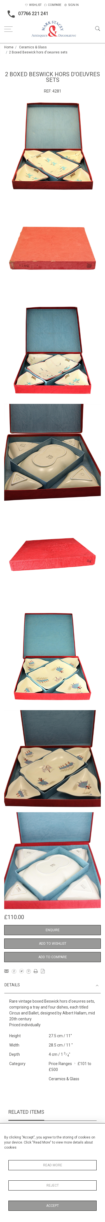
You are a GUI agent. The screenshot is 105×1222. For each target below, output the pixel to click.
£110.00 (14, 917)
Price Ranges (60, 1063)
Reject (52, 1185)
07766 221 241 (26, 14)
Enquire (53, 930)
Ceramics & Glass (33, 47)
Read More (52, 1165)
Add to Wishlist (52, 944)
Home (8, 47)
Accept (52, 1206)
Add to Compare (52, 957)
